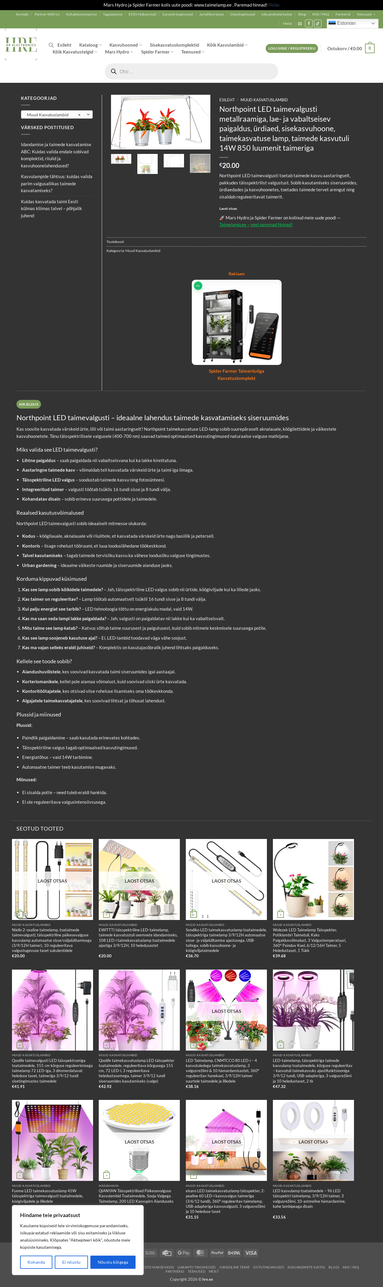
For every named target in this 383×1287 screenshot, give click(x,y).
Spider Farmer (157, 52)
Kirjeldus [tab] (28, 404)
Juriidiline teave (211, 14)
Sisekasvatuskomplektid (174, 45)
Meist (287, 23)
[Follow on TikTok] (318, 23)
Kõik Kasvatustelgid (75, 52)
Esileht (64, 45)
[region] (78, 1240)
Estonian (342, 23)
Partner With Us (47, 14)
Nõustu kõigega (113, 1262)
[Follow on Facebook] (309, 23)
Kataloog (90, 45)
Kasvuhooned (126, 45)
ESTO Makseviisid (142, 14)
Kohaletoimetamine (81, 14)
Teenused (366, 14)
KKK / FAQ (320, 14)
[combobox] (57, 114)
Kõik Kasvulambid (227, 45)
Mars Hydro (119, 52)
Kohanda (36, 1262)
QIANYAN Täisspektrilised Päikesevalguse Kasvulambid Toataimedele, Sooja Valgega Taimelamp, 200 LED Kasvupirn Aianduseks (136, 1195)
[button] (300, 23)
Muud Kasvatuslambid (264, 100)
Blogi (302, 14)
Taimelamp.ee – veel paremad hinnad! (256, 224)
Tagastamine (112, 14)
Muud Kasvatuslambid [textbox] (53, 115)
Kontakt (22, 14)
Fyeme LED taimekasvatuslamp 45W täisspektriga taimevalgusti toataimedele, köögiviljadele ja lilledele (47, 1195)
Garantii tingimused (177, 14)
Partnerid (342, 14)
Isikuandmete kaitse (276, 14)
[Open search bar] (51, 45)
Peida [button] (273, 4)
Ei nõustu (71, 1262)
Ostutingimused (242, 14)
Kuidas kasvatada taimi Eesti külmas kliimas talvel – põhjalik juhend (51, 208)
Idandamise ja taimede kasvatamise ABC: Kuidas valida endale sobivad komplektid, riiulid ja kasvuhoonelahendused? (56, 155)
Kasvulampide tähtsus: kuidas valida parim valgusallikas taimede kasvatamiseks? (56, 183)
